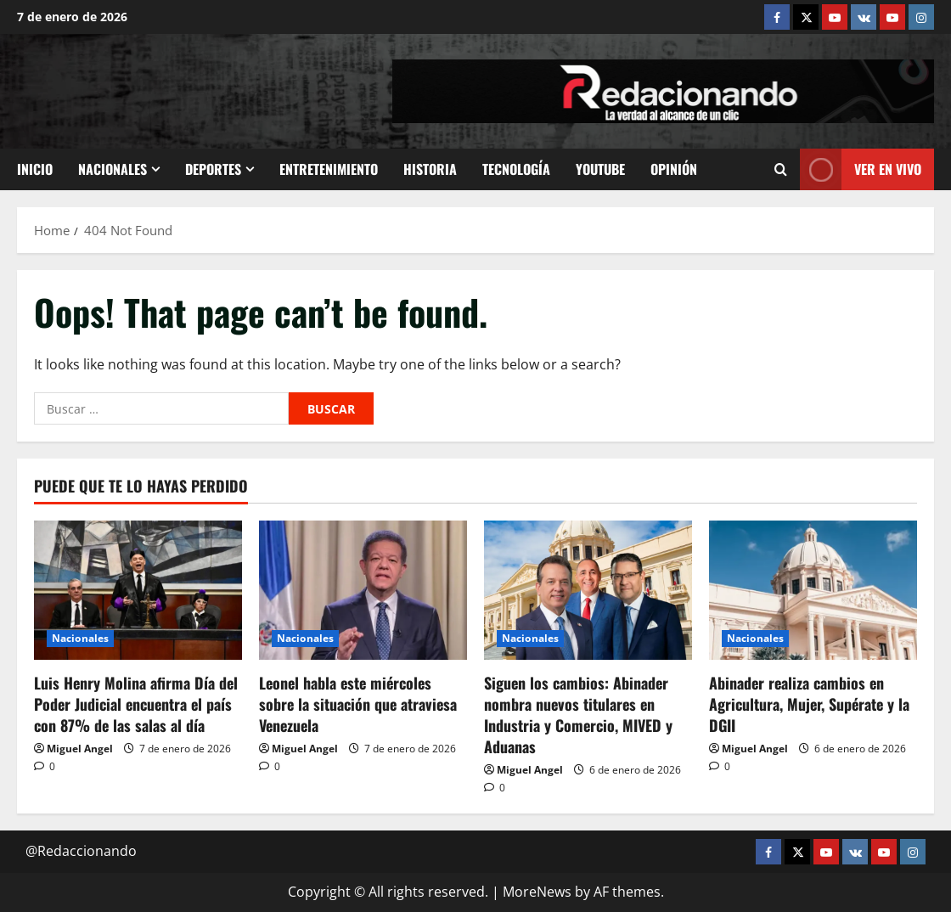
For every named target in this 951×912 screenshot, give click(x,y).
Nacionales (112, 169)
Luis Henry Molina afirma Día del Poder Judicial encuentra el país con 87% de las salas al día (136, 704)
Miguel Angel (80, 748)
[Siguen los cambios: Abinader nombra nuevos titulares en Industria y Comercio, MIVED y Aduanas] (588, 590)
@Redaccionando (81, 851)
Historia (430, 169)
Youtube (600, 169)
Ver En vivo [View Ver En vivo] (860, 169)
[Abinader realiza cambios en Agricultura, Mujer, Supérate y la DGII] (813, 590)
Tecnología (516, 169)
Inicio (35, 169)
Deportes (213, 169)
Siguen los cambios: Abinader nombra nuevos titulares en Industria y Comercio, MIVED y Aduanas (578, 715)
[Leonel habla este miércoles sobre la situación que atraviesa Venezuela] (363, 590)
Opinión (673, 169)
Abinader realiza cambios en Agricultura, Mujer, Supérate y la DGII (809, 704)
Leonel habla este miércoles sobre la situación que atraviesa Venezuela (358, 704)
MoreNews (537, 891)
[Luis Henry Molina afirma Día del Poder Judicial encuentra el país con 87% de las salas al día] (138, 590)
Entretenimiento (328, 169)
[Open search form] (780, 169)
